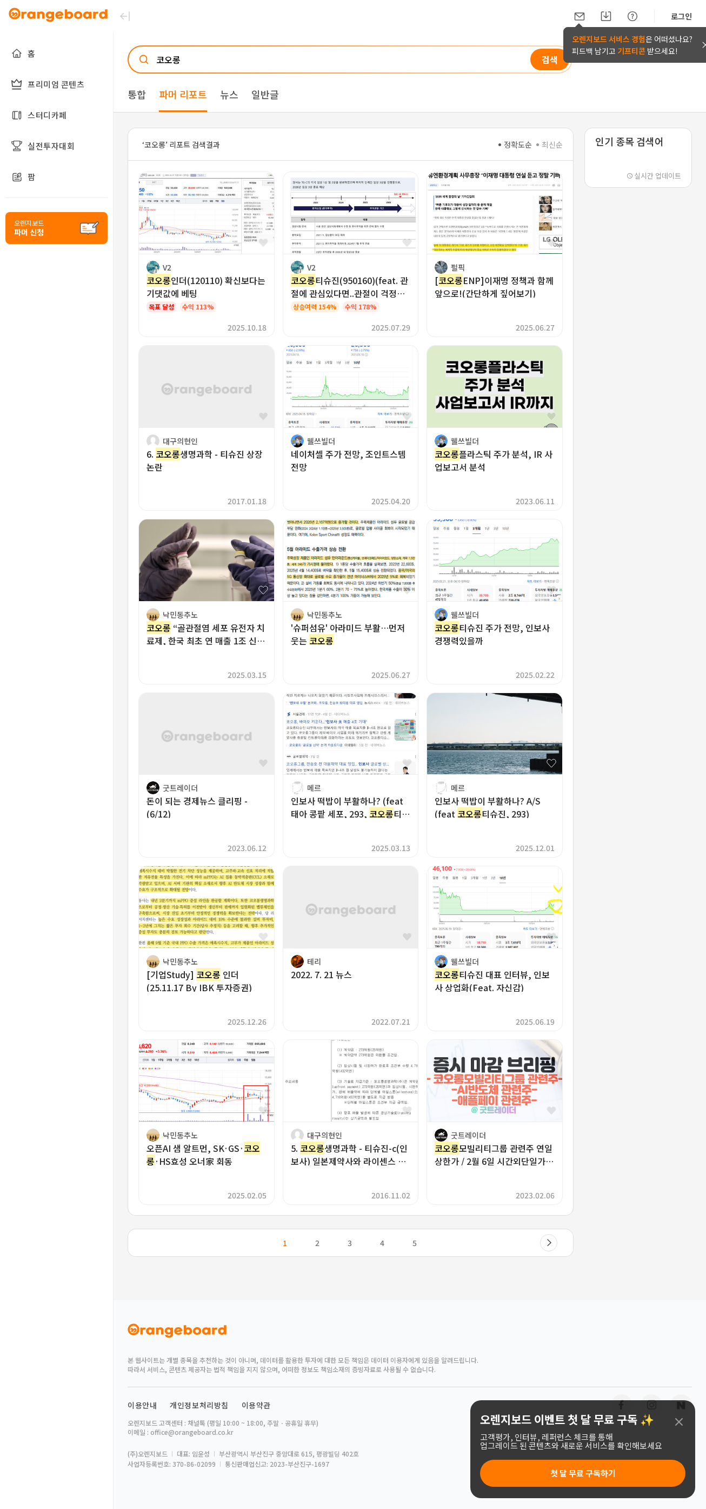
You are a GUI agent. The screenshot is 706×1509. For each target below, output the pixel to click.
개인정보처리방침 (199, 1405)
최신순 (549, 144)
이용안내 (142, 1405)
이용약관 (256, 1405)
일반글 (265, 94)
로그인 (681, 16)
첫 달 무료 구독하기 (583, 1473)
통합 (137, 94)
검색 (550, 59)
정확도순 (515, 144)
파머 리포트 (183, 94)
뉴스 (229, 94)
